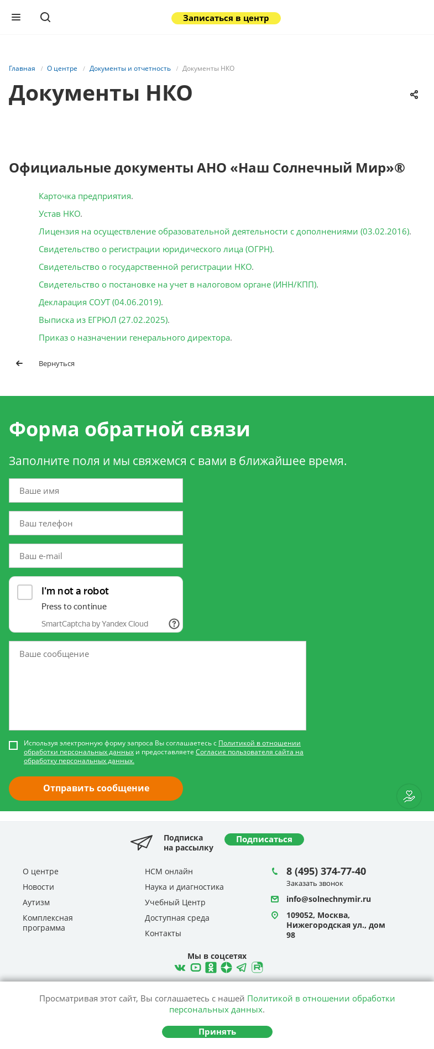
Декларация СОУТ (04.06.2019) (100, 301)
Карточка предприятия (85, 195)
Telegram (225, 966)
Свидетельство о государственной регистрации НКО (145, 266)
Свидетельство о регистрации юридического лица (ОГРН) (155, 248)
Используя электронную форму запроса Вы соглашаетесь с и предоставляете (164, 752)
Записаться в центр (226, 17)
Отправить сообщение (96, 788)
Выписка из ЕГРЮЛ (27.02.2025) (103, 319)
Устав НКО (59, 213)
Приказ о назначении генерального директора (134, 337)
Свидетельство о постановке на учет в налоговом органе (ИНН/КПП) (177, 284)
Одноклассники (209, 966)
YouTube (194, 966)
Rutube (256, 966)
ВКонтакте (178, 966)
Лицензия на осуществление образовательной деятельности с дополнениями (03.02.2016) (224, 231)
